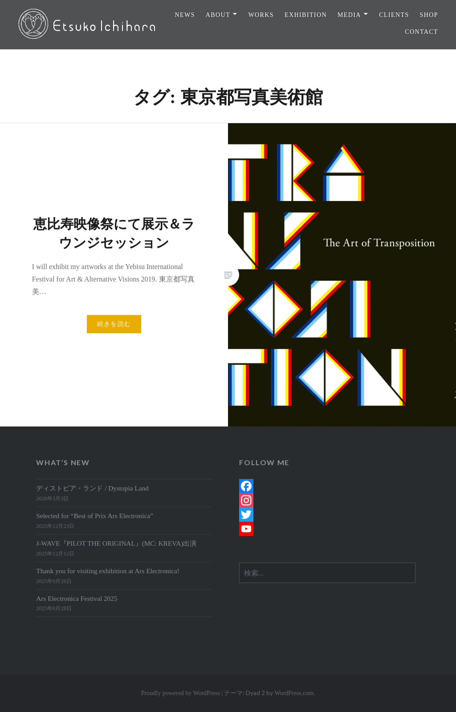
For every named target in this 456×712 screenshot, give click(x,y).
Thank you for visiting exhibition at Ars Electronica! (107, 571)
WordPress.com (294, 693)
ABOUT (218, 15)
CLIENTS (394, 15)
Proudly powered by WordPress (180, 693)
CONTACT (421, 31)
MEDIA (349, 15)
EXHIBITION (306, 15)
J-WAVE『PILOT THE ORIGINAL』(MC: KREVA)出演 (116, 543)
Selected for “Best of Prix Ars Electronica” (94, 515)
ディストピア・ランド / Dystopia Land (92, 488)
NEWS (185, 15)
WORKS (261, 15)
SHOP (429, 15)
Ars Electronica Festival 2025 (76, 598)
